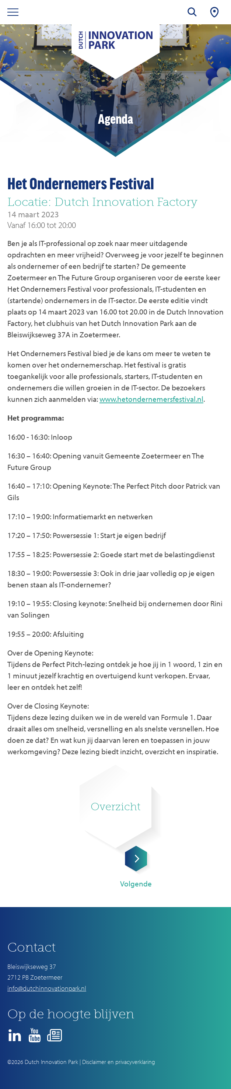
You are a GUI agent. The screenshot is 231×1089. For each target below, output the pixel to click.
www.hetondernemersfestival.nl (151, 399)
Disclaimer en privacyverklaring (118, 1061)
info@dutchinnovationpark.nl (46, 988)
